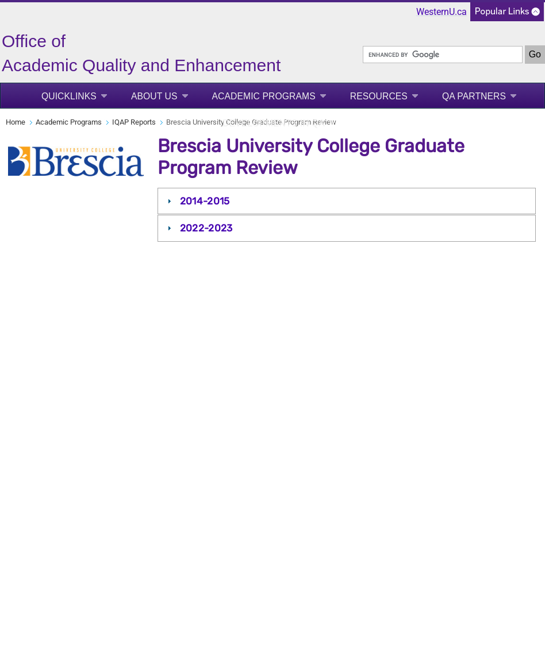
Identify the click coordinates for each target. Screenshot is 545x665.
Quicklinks (69, 96)
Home (15, 122)
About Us (154, 96)
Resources (379, 96)
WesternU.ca (441, 11)
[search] (443, 54)
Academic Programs (264, 96)
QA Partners (474, 96)
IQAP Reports (134, 122)
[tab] (347, 201)
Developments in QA (273, 123)
